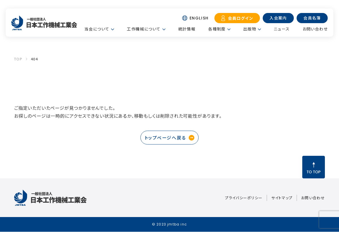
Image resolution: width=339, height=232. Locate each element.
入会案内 (278, 18)
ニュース (282, 29)
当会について (96, 29)
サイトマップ (281, 198)
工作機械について (143, 29)
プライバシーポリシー (243, 198)
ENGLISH (199, 18)
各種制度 (217, 29)
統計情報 (187, 29)
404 (34, 59)
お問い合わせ (315, 29)
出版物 (249, 29)
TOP (18, 59)
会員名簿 (312, 18)
